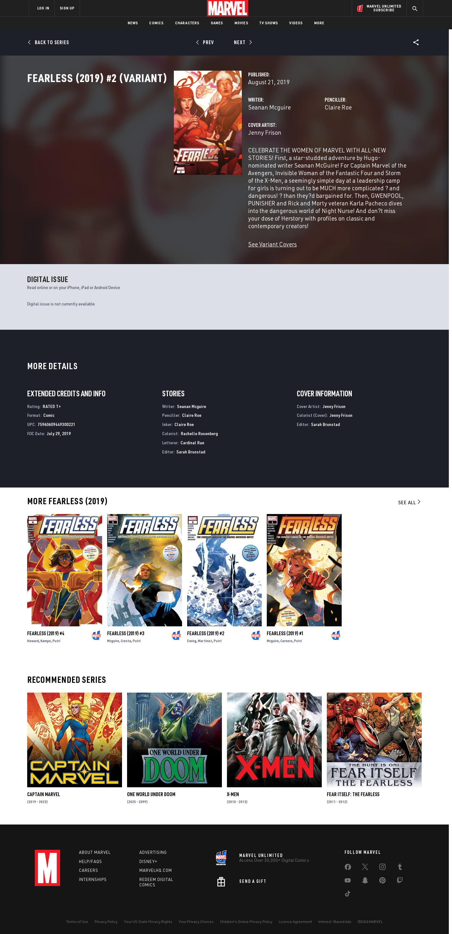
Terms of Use (77, 919)
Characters (187, 23)
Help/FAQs (90, 858)
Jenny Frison (162, 160)
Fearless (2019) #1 (285, 631)
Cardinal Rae (192, 440)
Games (217, 23)
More (319, 23)
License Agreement (295, 919)
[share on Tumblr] (400, 865)
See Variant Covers (169, 241)
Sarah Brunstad (190, 449)
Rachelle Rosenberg (199, 431)
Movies (241, 23)
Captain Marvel (43, 792)
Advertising (153, 849)
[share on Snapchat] (365, 879)
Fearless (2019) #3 (125, 631)
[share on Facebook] (348, 866)
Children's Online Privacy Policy (246, 919)
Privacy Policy (106, 919)
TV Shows (269, 23)
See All (410, 500)
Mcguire (113, 638)
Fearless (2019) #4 (45, 631)
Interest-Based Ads (334, 919)
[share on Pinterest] (382, 879)
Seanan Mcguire (166, 135)
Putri (56, 638)
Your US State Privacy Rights (148, 919)
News (133, 23)
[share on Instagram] (382, 865)
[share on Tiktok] (348, 892)
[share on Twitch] (400, 879)
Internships (93, 876)
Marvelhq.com (155, 867)
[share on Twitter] (365, 865)
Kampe (45, 638)
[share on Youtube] (348, 879)
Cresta (126, 638)
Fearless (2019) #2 (205, 631)
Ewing (191, 638)
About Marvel (95, 849)
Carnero (286, 638)
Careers (88, 867)
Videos (295, 23)
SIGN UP (67, 8)
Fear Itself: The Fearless (353, 792)
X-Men (233, 792)
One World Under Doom (151, 792)
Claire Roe (287, 135)
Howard (33, 638)
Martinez (205, 638)
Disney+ (148, 858)
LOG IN (43, 8)
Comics (156, 23)
